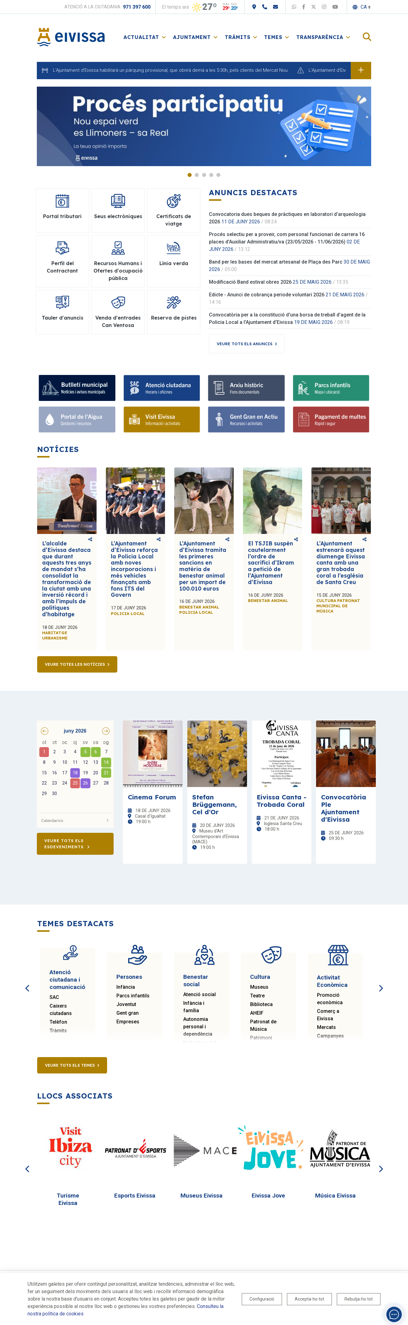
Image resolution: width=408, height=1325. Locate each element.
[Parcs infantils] (331, 388)
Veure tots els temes (70, 1065)
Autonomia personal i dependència (197, 1026)
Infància (125, 987)
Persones (129, 976)
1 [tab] (190, 175)
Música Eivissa (335, 1195)
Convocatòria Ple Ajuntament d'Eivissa (343, 808)
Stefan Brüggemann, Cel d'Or (214, 804)
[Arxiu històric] (246, 388)
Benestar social (195, 980)
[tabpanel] (204, 126)
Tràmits (58, 1031)
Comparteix (90, 539)
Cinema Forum (152, 797)
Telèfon (58, 1022)
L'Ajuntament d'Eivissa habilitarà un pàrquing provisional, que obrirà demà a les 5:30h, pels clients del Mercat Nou (170, 70)
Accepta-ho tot (309, 1299)
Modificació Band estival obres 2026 (250, 282)
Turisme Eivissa (68, 1199)
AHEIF (256, 1013)
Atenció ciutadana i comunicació (67, 980)
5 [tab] (218, 175)
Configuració (262, 1299)
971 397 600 (136, 7)
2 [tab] (197, 175)
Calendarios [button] (75, 820)
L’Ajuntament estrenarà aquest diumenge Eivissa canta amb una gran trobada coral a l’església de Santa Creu (340, 562)
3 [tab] (204, 175)
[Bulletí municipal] (77, 388)
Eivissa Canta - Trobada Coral (281, 800)
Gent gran (127, 1013)
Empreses (127, 1022)
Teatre (257, 996)
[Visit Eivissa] (162, 419)
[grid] (75, 774)
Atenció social (199, 994)
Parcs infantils (133, 996)
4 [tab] (211, 175)
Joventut (126, 1004)
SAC (54, 997)
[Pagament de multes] (331, 419)
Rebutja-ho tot (359, 1299)
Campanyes (330, 1036)
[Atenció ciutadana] (162, 388)
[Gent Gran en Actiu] (246, 419)
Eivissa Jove (268, 1195)
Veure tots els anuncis (244, 343)
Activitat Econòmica (332, 981)
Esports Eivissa (134, 1195)
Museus (259, 987)
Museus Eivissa (201, 1195)
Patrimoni (261, 1038)
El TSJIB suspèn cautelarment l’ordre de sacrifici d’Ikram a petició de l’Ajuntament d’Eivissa (271, 562)
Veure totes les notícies (75, 664)
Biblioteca (261, 1004)
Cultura (260, 976)
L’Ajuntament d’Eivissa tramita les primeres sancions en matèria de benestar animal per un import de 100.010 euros (202, 566)
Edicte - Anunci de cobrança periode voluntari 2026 (266, 295)
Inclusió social (199, 1043)
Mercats (326, 1027)
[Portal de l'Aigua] (77, 419)
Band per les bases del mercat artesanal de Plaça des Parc (275, 262)
